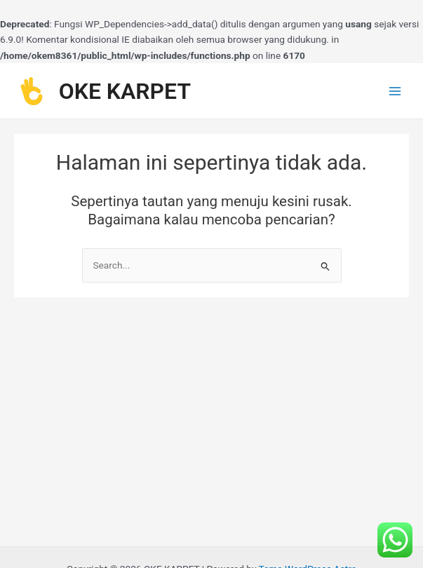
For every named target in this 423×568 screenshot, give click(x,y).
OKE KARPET (125, 91)
